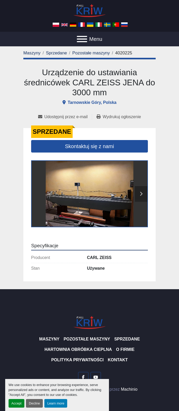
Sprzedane (127, 339)
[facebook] (83, 377)
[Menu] (82, 39)
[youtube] (96, 377)
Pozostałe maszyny (87, 339)
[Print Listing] (118, 116)
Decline (34, 403)
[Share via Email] (65, 116)
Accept (16, 403)
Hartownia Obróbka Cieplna (78, 349)
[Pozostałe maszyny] (91, 52)
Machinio (129, 389)
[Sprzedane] (56, 52)
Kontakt (118, 360)
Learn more (55, 403)
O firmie (125, 349)
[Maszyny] (31, 52)
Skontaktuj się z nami (89, 146)
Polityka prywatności (77, 360)
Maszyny (49, 339)
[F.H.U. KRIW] (89, 322)
